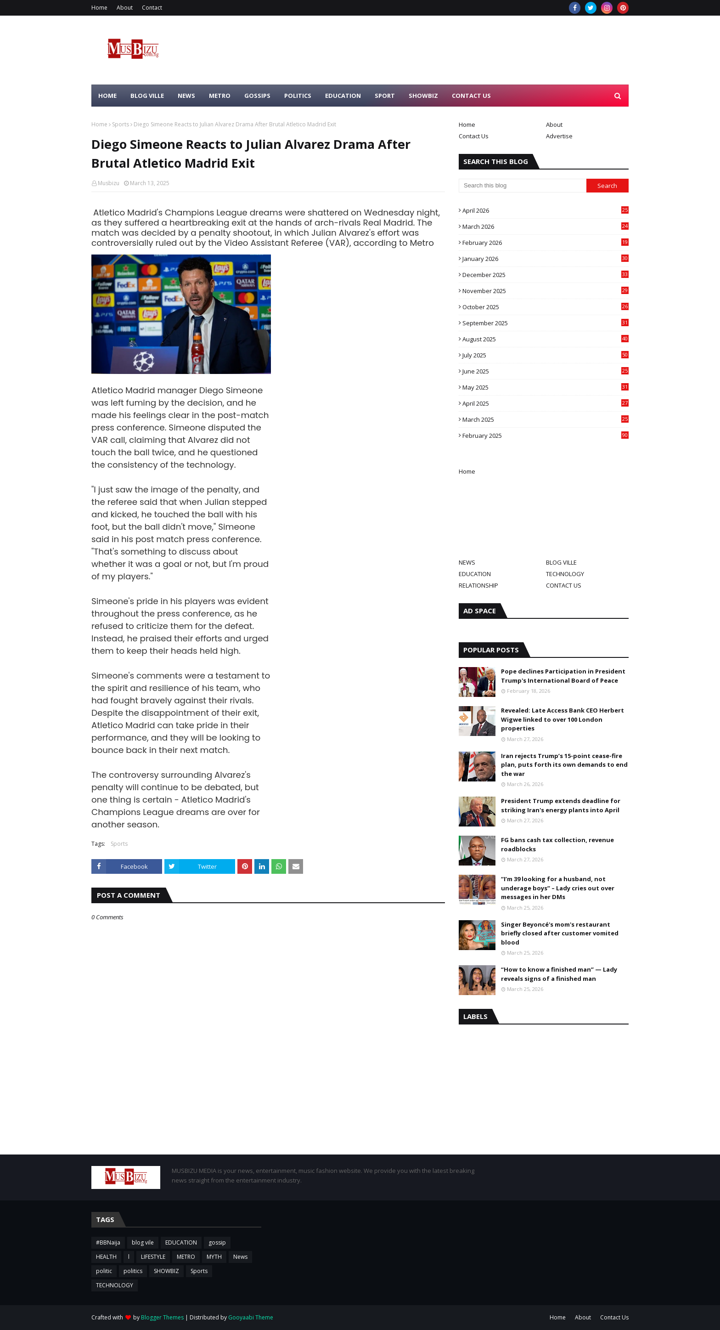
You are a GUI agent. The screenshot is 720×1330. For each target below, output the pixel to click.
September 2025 (545, 323)
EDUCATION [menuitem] (343, 95)
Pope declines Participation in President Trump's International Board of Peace (563, 676)
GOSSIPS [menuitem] (257, 95)
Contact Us (474, 136)
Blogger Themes (162, 1317)
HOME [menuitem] (107, 95)
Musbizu (108, 183)
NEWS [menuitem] (186, 95)
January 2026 (545, 259)
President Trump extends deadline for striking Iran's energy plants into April (560, 805)
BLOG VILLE (561, 562)
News (240, 1257)
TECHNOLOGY (565, 574)
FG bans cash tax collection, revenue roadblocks (557, 844)
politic (104, 1271)
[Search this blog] (522, 185)
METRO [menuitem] (220, 95)
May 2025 (545, 387)
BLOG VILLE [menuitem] (147, 95)
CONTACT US (563, 585)
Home (99, 7)
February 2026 (545, 242)
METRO (186, 1257)
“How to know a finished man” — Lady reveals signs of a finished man (559, 974)
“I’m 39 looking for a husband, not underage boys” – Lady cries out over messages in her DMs (557, 888)
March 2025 (545, 419)
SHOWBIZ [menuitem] (423, 95)
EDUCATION (475, 574)
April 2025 (545, 403)
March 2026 (545, 226)
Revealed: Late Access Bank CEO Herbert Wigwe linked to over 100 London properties (562, 719)
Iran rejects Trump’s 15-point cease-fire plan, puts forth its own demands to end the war (564, 765)
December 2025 (545, 275)
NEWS (467, 562)
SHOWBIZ (166, 1271)
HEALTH (106, 1257)
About (125, 7)
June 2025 (545, 371)
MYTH (214, 1257)
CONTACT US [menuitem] (471, 95)
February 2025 (545, 435)
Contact (152, 7)
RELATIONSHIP (478, 585)
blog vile (143, 1242)
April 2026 (545, 210)
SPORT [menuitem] (385, 95)
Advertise (559, 136)
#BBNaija (108, 1242)
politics (133, 1271)
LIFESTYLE (153, 1257)
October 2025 (545, 307)
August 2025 (545, 339)
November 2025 (545, 291)
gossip (217, 1242)
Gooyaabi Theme (250, 1317)
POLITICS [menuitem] (297, 95)
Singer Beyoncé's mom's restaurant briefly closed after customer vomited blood (560, 933)
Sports (120, 124)
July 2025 (545, 355)
